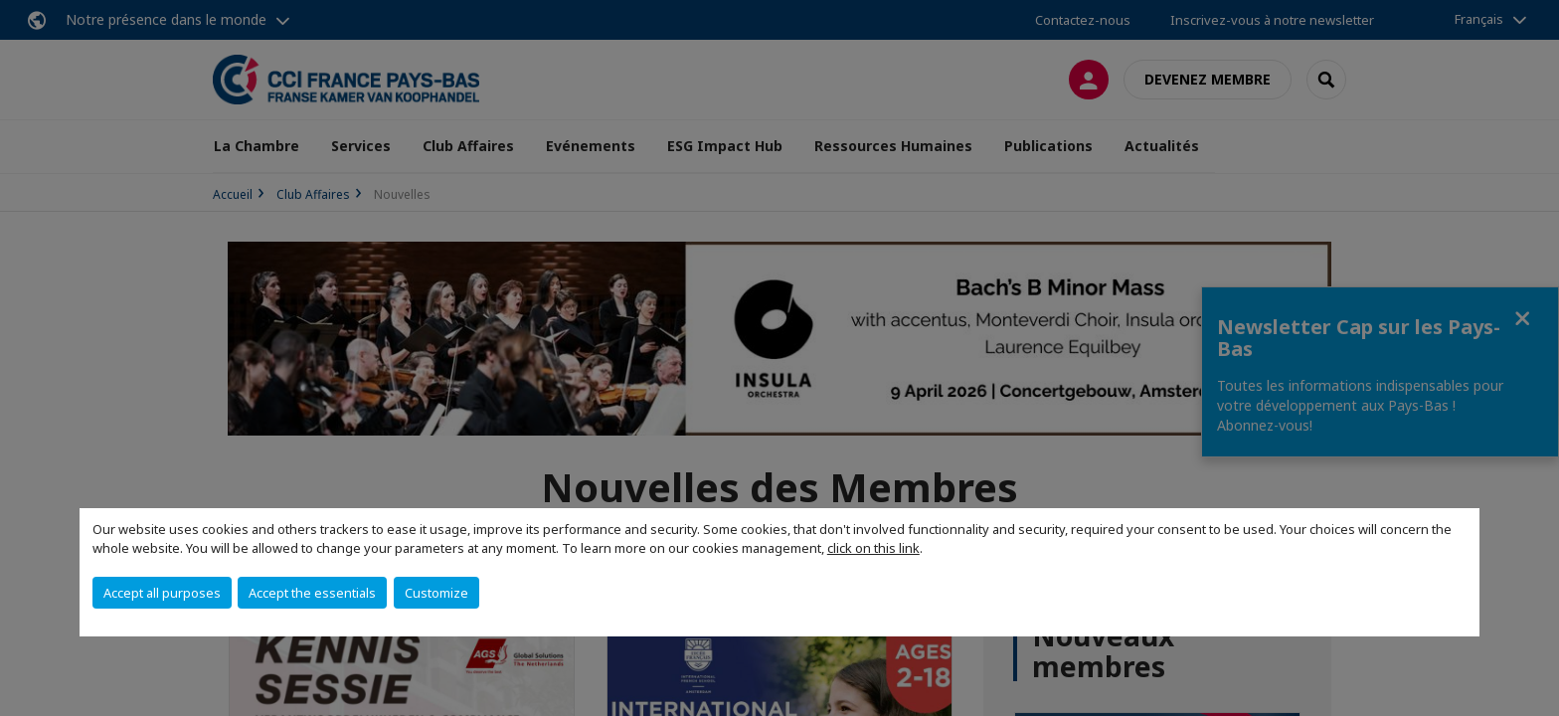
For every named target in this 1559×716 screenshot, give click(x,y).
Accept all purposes (162, 593)
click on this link (873, 548)
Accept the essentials (312, 593)
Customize (436, 593)
